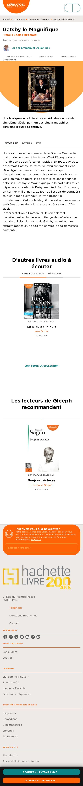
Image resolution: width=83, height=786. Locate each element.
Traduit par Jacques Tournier (21, 40)
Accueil (6, 19)
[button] (41, 772)
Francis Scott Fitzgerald (20, 35)
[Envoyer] (74, 548)
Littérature (19, 19)
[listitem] (5, 637)
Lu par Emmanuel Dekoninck (31, 47)
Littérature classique (38, 19)
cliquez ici (36, 539)
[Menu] (72, 8)
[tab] (11, 143)
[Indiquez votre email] (37, 548)
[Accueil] (16, 7)
